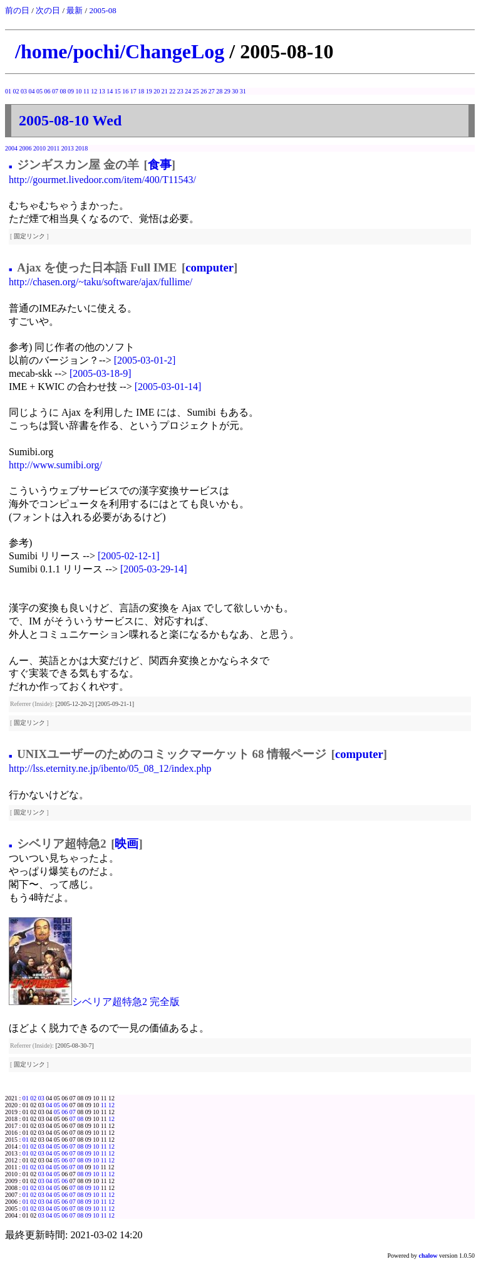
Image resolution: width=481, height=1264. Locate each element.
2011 (54, 148)
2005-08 (102, 10)
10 (79, 91)
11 (86, 91)
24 (188, 91)
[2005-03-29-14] (153, 569)
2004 (11, 148)
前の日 (17, 10)
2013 (67, 148)
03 (24, 91)
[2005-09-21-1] (114, 703)
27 (212, 91)
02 (16, 91)
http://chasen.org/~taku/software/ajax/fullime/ (100, 281)
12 (94, 91)
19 (149, 91)
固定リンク (29, 236)
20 (156, 91)
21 (165, 91)
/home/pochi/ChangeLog (119, 51)
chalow (428, 1255)
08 (63, 91)
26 (203, 91)
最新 (74, 10)
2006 (25, 148)
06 (47, 91)
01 (8, 91)
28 (219, 91)
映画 (126, 843)
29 (227, 91)
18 (141, 91)
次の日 (48, 10)
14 (109, 91)
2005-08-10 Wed (70, 120)
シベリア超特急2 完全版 (126, 1001)
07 (55, 91)
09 (71, 91)
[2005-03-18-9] (101, 373)
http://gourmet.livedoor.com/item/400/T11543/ (102, 179)
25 (196, 91)
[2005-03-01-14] (168, 386)
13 (102, 91)
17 (133, 91)
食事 (160, 164)
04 (32, 91)
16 (125, 91)
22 (172, 91)
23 (180, 91)
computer (209, 267)
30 (235, 91)
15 (118, 91)
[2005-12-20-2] (74, 703)
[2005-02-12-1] (129, 555)
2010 (39, 148)
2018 (81, 148)
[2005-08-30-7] (74, 1045)
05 (39, 91)
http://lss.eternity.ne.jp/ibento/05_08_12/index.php (110, 768)
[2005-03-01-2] (145, 360)
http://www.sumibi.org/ (55, 465)
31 (243, 91)
